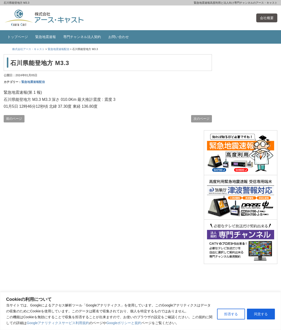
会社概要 (267, 18)
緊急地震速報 (45, 37)
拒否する (231, 314)
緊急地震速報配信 (33, 82)
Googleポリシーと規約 (123, 323)
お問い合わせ (118, 37)
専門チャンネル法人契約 (82, 37)
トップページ (17, 37)
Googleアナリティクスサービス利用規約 (58, 323)
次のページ (201, 118)
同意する (261, 314)
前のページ (14, 118)
